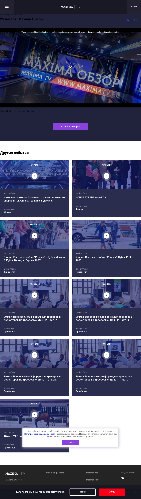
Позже (82, 492)
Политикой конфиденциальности (40, 434)
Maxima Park (92, 480)
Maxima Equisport (55, 473)
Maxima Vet (92, 473)
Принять (71, 442)
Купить (112, 492)
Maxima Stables (14, 480)
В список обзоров (70, 127)
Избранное (136, 20)
